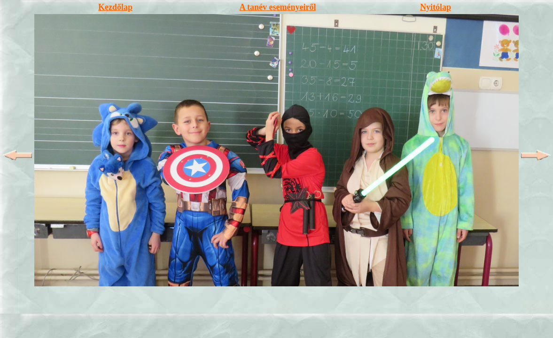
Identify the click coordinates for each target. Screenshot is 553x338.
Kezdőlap (115, 7)
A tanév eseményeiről (278, 7)
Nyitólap (435, 7)
